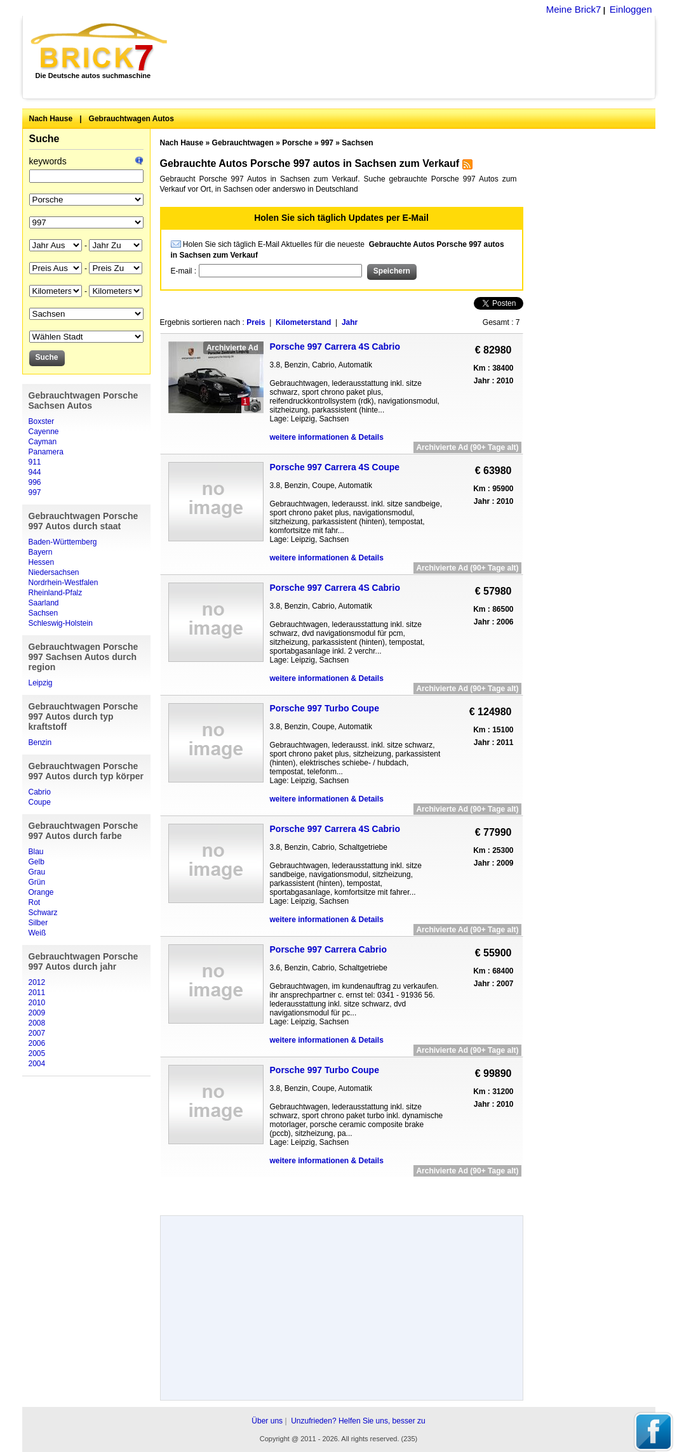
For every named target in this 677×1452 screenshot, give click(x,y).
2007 (37, 1033)
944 (35, 472)
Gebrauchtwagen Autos (131, 118)
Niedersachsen (54, 572)
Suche (44, 138)
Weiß (37, 932)
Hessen (42, 562)
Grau (37, 872)
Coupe (40, 802)
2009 (37, 1012)
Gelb (36, 861)
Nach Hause (51, 118)
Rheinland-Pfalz (56, 592)
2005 (37, 1053)
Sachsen (43, 613)
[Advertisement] (418, 57)
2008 (37, 1023)
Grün (37, 882)
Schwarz (43, 912)
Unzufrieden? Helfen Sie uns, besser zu (358, 1420)
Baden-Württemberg (63, 542)
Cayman (43, 441)
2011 (37, 992)
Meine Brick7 (573, 9)
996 (35, 482)
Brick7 (100, 47)
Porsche (297, 142)
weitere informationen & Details (327, 437)
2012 (37, 982)
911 (35, 462)
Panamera (46, 451)
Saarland (44, 602)
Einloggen (631, 9)
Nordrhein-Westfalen (63, 582)
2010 (37, 1002)
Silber (38, 922)
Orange (41, 892)
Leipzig (41, 682)
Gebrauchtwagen (243, 142)
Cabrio (40, 792)
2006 (37, 1043)
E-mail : (185, 271)
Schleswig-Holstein (61, 623)
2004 (37, 1063)
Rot (35, 902)
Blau (36, 851)
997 (35, 492)
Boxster (42, 421)
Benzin (40, 742)
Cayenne (44, 431)
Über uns (267, 1420)
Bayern (41, 552)
